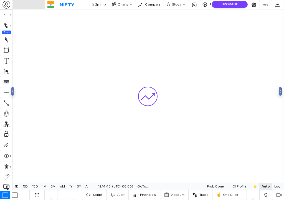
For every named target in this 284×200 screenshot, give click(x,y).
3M (53, 186)
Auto (252, 186)
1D (17, 186)
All (87, 186)
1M (44, 186)
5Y (79, 186)
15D (35, 186)
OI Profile (226, 186)
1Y (70, 186)
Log (264, 186)
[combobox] (6, 4)
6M (62, 186)
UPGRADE (230, 4)
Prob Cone (202, 186)
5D (25, 186)
